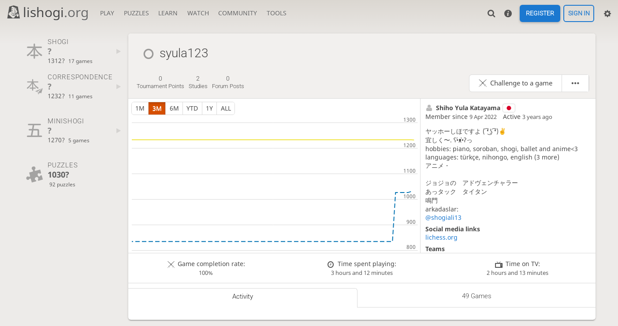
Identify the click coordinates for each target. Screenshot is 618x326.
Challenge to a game (521, 83)
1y (209, 108)
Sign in (579, 13)
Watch (198, 13)
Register (540, 13)
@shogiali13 (443, 217)
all (226, 108)
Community (237, 13)
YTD (192, 108)
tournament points (160, 82)
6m (174, 108)
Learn (168, 13)
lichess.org (441, 237)
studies (198, 82)
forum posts (228, 82)
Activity (242, 296)
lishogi (47, 12)
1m (140, 108)
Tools (277, 13)
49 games (476, 296)
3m (157, 108)
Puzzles (136, 13)
